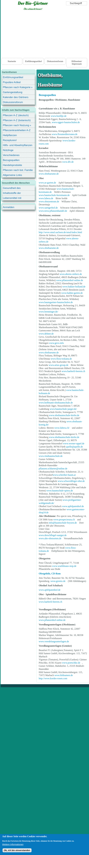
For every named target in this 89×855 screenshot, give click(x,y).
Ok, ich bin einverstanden (17, 850)
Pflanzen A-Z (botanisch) (17, 120)
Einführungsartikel (33, 61)
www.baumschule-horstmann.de (54, 195)
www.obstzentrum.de (49, 201)
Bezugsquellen (47, 95)
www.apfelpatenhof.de (73, 506)
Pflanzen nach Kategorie (16, 87)
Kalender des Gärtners (15, 97)
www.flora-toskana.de (61, 358)
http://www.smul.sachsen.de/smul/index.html (60, 232)
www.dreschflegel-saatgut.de (53, 535)
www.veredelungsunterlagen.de (54, 641)
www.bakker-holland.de (73, 286)
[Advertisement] (45, 35)
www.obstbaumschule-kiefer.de (64, 415)
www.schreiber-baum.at (64, 475)
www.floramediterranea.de (64, 134)
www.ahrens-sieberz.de (71, 274)
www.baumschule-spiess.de (59, 490)
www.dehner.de (46, 333)
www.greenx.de (58, 581)
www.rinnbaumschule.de (51, 456)
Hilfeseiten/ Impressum (77, 62)
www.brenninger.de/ (48, 311)
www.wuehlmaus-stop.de (64, 566)
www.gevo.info (56, 343)
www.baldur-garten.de (72, 293)
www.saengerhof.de (48, 207)
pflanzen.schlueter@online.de (53, 468)
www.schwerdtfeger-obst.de (71, 481)
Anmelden (8, 207)
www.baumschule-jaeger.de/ (63, 409)
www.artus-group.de (58, 365)
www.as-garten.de (47, 182)
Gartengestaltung (12, 92)
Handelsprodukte (12, 165)
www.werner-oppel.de (73, 443)
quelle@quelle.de (74, 446)
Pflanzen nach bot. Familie (18, 170)
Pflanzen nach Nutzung (16, 125)
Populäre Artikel (12, 82)
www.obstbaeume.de (49, 173)
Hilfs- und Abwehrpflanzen (17, 145)
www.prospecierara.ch (64, 519)
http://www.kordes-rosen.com (53, 678)
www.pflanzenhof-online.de (69, 280)
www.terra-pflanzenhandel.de (53, 211)
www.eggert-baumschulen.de (66, 122)
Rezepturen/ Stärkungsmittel (11, 141)
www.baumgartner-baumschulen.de (56, 302)
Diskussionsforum (55, 61)
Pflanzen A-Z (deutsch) (16, 115)
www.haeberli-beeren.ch (73, 371)
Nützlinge (8, 150)
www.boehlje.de (58, 116)
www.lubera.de (46, 198)
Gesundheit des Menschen (12, 188)
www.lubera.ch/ (61, 428)
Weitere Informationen (12, 844)
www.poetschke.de (71, 662)
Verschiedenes (11, 155)
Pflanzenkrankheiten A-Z (16, 130)
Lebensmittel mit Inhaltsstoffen (12, 198)
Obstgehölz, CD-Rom (50, 573)
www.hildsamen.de (63, 675)
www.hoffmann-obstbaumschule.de (56, 402)
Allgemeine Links (12, 175)
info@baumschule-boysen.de (63, 522)
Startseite (12, 61)
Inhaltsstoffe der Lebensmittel (12, 193)
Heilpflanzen (10, 135)
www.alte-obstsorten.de (50, 538)
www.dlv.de (68, 162)
